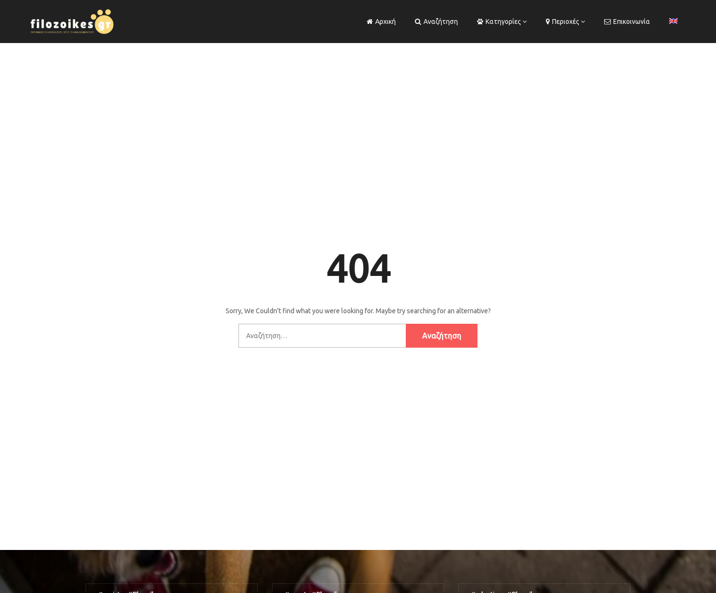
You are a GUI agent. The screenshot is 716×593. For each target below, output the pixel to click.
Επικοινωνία (627, 21)
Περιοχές (562, 21)
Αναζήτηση (436, 21)
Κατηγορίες (499, 21)
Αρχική (381, 21)
